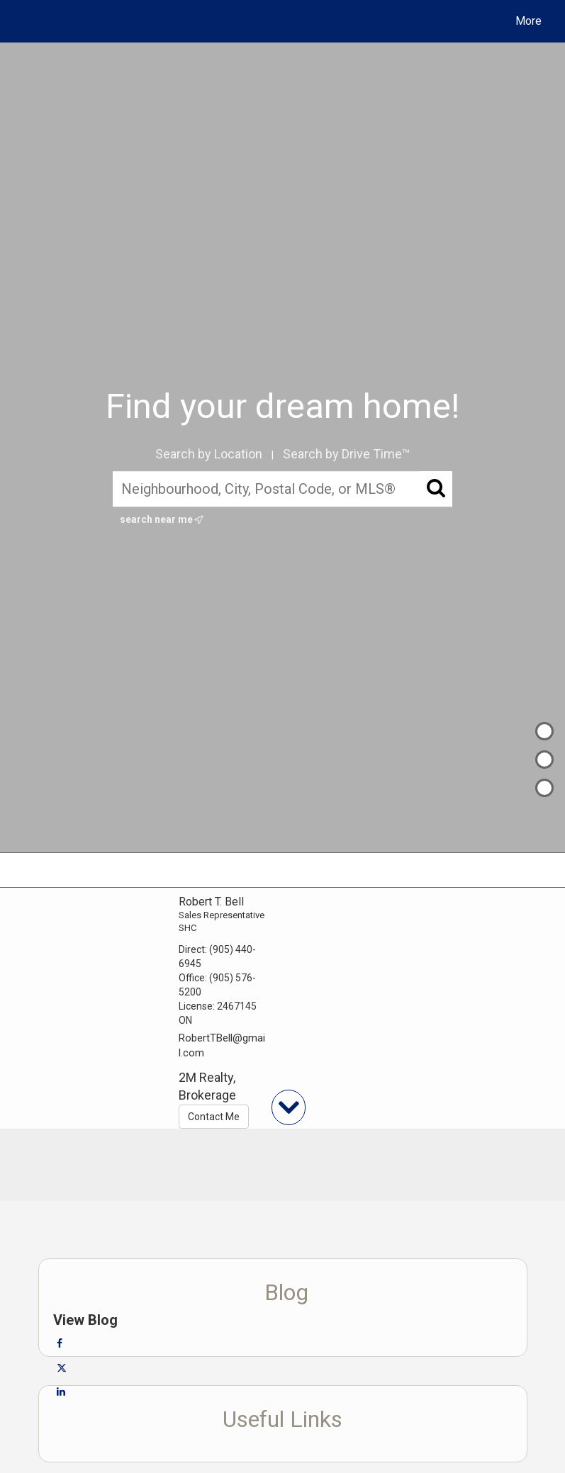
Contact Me (214, 1116)
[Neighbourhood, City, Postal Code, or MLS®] (282, 489)
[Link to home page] (24, 21)
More (528, 21)
